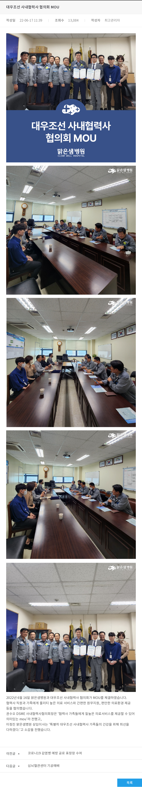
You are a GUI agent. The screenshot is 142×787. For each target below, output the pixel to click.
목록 (130, 783)
